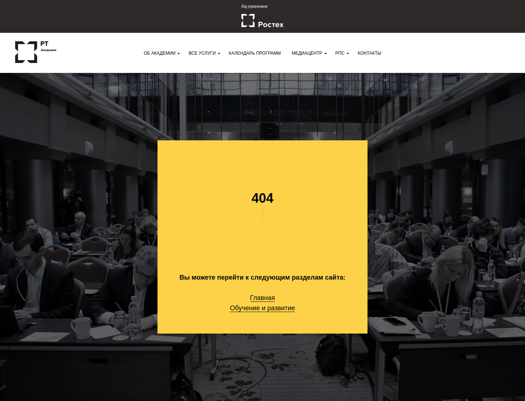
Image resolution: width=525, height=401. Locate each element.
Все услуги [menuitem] (201, 53)
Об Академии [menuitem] (159, 53)
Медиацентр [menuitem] (307, 53)
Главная (262, 297)
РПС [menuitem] (340, 53)
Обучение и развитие (262, 308)
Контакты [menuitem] (369, 53)
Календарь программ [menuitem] (255, 53)
